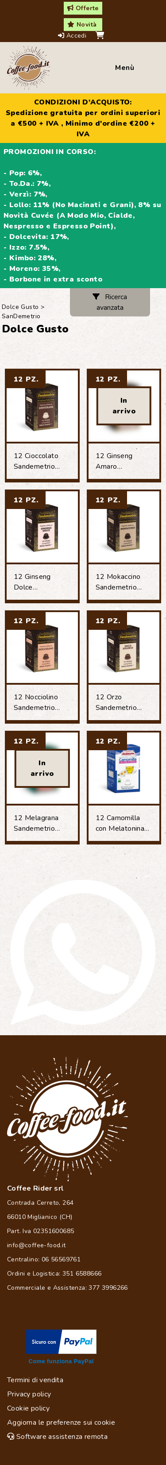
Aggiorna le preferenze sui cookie (61, 1422)
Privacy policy (29, 1394)
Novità (82, 24)
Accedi (73, 35)
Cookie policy (28, 1408)
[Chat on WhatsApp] (83, 952)
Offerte (83, 8)
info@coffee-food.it (36, 1245)
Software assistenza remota (57, 1437)
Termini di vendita (35, 1380)
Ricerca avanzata (110, 302)
